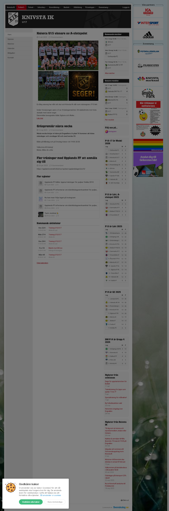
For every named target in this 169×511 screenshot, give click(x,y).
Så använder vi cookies (50, 495)
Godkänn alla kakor (30, 502)
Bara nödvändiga (55, 502)
